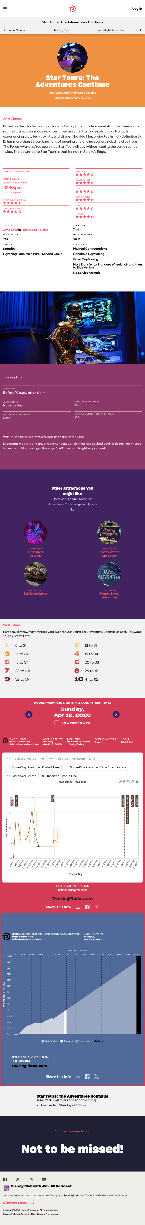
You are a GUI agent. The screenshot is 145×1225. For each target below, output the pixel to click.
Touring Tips (61, 30)
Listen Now (20, 1203)
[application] (72, 828)
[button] (140, 30)
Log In (137, 8)
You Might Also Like (111, 30)
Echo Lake (10, 230)
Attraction (60, 92)
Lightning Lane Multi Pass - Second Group (32, 254)
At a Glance (17, 30)
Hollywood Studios (83, 92)
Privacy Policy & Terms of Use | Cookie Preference (31, 1214)
